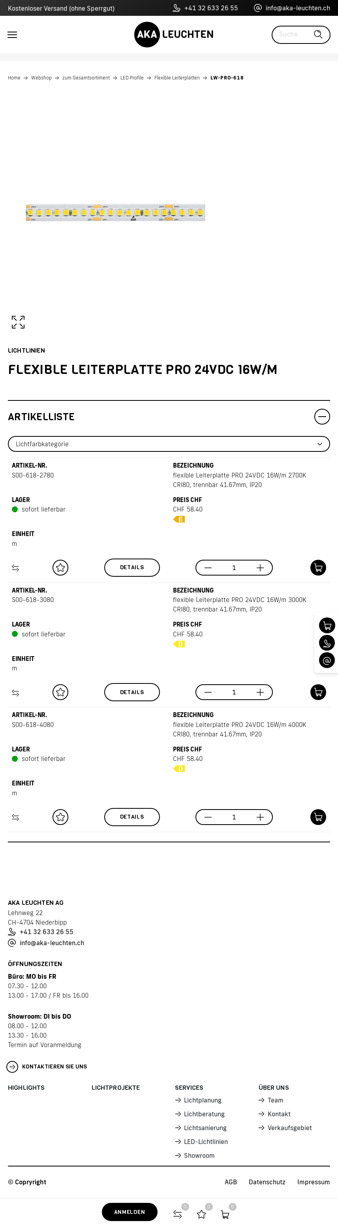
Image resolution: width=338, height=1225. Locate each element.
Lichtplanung (203, 1100)
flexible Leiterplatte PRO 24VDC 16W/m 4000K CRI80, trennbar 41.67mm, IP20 (239, 729)
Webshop (41, 78)
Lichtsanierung (205, 1128)
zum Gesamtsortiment (86, 78)
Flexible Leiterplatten (177, 78)
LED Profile (132, 78)
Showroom (199, 1155)
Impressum (313, 1182)
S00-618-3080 (33, 600)
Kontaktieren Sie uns (46, 1067)
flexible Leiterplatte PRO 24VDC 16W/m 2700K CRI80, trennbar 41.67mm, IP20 (239, 480)
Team (276, 1100)
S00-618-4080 (33, 725)
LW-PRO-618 (227, 78)
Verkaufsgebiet (290, 1128)
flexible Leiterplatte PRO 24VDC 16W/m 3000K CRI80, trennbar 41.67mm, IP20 (239, 604)
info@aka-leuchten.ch (292, 8)
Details (132, 567)
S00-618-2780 (33, 475)
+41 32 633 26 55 (205, 8)
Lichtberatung (204, 1114)
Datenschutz (267, 1182)
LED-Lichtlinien (206, 1142)
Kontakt (279, 1114)
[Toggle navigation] (12, 35)
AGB (231, 1182)
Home (14, 78)
